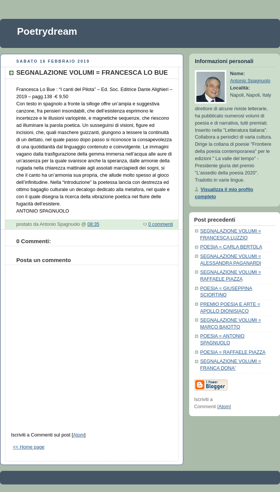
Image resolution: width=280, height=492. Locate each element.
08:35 (93, 224)
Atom (78, 435)
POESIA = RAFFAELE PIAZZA (233, 352)
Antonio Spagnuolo (250, 80)
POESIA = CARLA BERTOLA (231, 247)
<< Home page (28, 447)
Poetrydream (47, 31)
